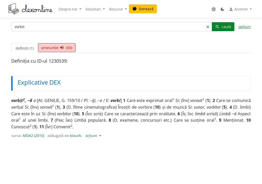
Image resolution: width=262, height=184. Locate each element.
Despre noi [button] (68, 9)
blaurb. (76, 135)
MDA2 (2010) (33, 135)
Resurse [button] (116, 9)
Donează (143, 8)
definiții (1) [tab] (25, 48)
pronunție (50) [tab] (56, 47)
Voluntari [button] (93, 9)
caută (223, 26)
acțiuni (91, 135)
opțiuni (244, 26)
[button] (213, 9)
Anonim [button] (239, 9)
